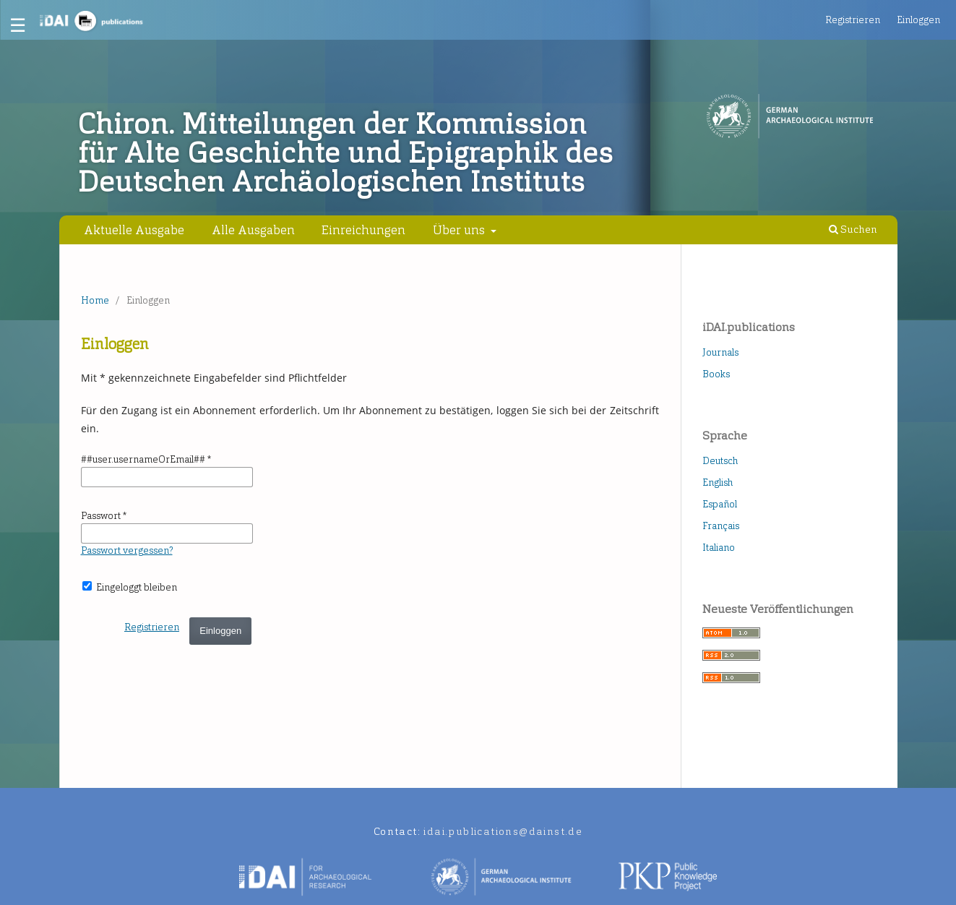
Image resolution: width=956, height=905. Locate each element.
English (717, 482)
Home (95, 300)
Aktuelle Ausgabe (134, 230)
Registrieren (852, 20)
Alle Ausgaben (253, 230)
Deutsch (720, 461)
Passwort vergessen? (127, 550)
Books (716, 374)
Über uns (460, 230)
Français (720, 526)
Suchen (853, 229)
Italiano (718, 547)
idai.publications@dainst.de (502, 831)
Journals (720, 352)
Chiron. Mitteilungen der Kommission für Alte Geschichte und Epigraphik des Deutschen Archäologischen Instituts (345, 153)
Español (719, 504)
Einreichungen (363, 230)
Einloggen (918, 20)
